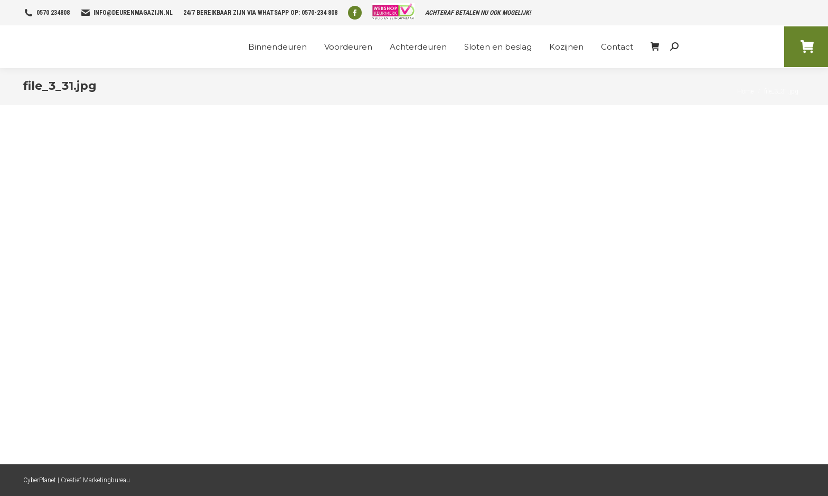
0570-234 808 (319, 12)
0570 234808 (53, 12)
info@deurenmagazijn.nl (133, 12)
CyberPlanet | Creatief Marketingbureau (76, 480)
